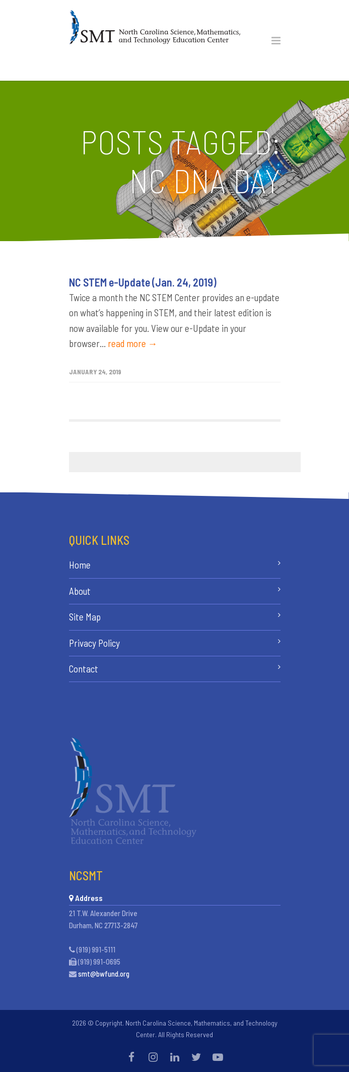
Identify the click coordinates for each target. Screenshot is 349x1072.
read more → (133, 343)
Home (80, 565)
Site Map (85, 617)
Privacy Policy (94, 643)
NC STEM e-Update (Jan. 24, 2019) (143, 282)
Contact (83, 668)
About (80, 591)
